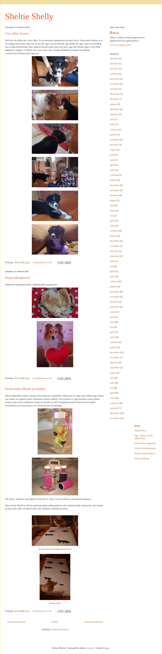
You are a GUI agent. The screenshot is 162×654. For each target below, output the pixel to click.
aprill (112, 165)
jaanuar (113, 104)
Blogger (106, 648)
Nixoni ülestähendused (145, 448)
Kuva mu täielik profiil (120, 45)
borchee (90, 648)
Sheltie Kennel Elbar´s (145, 453)
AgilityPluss (140, 430)
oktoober (114, 58)
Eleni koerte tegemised (145, 443)
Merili (116, 33)
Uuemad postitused (16, 622)
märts (112, 124)
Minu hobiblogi (142, 458)
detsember (114, 79)
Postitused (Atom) (59, 629)
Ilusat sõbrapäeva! (17, 277)
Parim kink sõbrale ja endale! (25, 389)
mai (111, 215)
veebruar (114, 74)
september (114, 256)
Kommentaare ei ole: (43, 262)
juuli (112, 119)
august (113, 149)
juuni (112, 160)
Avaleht (54, 622)
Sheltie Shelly (29, 16)
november (114, 84)
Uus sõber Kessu (16, 33)
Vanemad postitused (93, 622)
